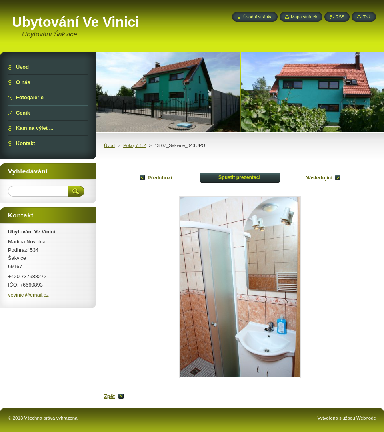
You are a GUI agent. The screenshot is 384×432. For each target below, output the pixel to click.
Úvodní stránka (257, 16)
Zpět (109, 396)
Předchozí (160, 178)
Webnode (366, 418)
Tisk (367, 16)
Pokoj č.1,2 (134, 145)
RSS (340, 16)
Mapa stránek (304, 16)
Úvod (109, 145)
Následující (318, 178)
